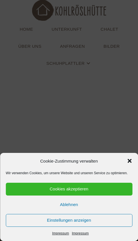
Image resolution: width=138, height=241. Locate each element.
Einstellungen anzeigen (69, 220)
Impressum (60, 233)
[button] (129, 161)
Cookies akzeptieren (69, 188)
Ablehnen (69, 204)
